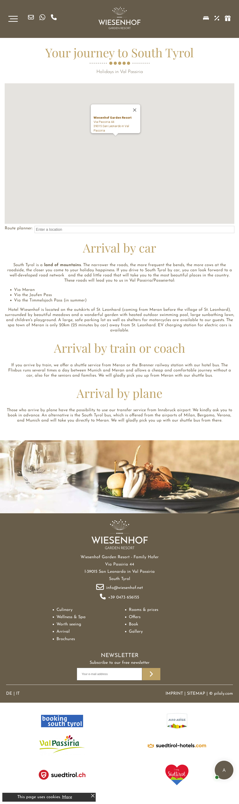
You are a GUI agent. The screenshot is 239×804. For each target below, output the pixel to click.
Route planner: (18, 228)
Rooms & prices (143, 610)
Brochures (65, 639)
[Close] (134, 110)
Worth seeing (68, 624)
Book (133, 624)
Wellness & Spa (71, 617)
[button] (115, 140)
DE (9, 693)
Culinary (64, 610)
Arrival (63, 631)
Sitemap (196, 693)
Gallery (136, 631)
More (67, 797)
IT (18, 693)
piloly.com (223, 693)
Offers (135, 617)
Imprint (174, 693)
